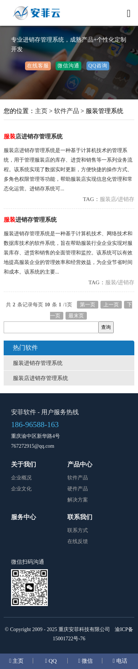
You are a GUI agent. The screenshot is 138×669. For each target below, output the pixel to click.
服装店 (108, 199)
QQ (52, 660)
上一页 (111, 304)
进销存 (126, 199)
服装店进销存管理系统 (40, 378)
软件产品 (66, 111)
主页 (41, 111)
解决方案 (77, 500)
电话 (121, 660)
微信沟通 (68, 65)
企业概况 (21, 477)
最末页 (76, 315)
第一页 (87, 304)
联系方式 (77, 530)
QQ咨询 (97, 65)
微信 (86, 660)
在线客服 (38, 65)
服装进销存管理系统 (38, 363)
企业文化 (21, 489)
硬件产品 (77, 489)
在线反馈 (77, 541)
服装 (110, 282)
